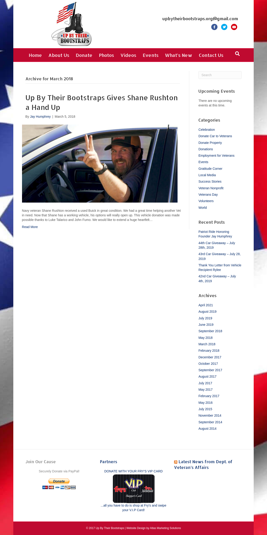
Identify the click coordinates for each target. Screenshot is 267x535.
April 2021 (205, 305)
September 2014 (210, 422)
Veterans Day (208, 194)
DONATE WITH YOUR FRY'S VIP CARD (133, 471)
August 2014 (207, 428)
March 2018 (206, 344)
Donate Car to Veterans (215, 136)
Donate (84, 55)
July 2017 (205, 383)
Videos (128, 55)
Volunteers (206, 201)
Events (151, 55)
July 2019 (205, 318)
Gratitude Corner (210, 168)
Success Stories (209, 181)
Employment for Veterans (216, 155)
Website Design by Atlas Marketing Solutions (153, 528)
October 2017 (208, 363)
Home (35, 55)
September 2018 (210, 331)
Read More (30, 227)
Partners (108, 461)
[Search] (237, 54)
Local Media (207, 175)
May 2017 (205, 389)
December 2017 (209, 357)
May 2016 (205, 402)
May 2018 (205, 338)
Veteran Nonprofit (210, 188)
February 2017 (208, 396)
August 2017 (207, 376)
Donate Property (210, 143)
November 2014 (209, 415)
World (202, 207)
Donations (205, 149)
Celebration (206, 129)
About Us (58, 55)
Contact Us (211, 55)
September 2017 (210, 370)
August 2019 (207, 311)
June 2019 (205, 324)
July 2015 (205, 409)
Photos (106, 55)
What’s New (178, 55)
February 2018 (208, 350)
